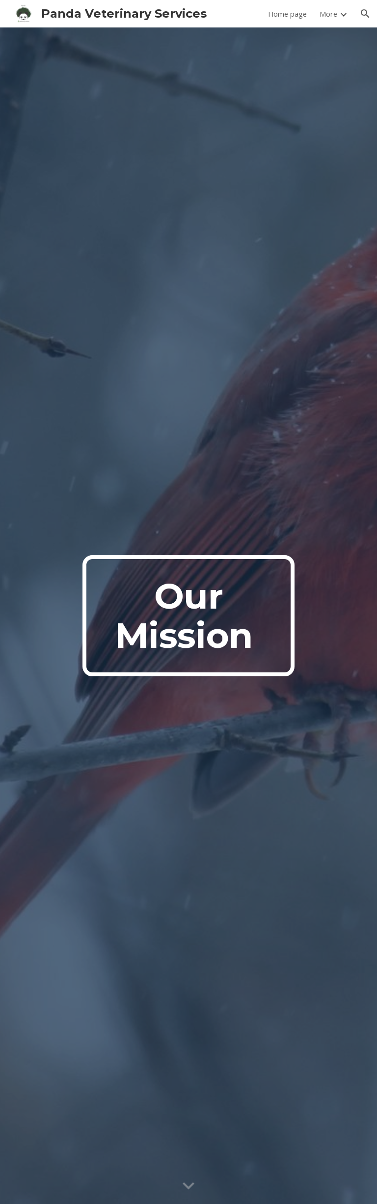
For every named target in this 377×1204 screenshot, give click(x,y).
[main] (188, 616)
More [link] (328, 14)
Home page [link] (287, 14)
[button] (365, 14)
